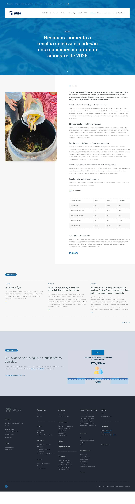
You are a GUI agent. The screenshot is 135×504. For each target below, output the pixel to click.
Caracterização (84, 459)
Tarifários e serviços (63, 469)
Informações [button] (9, 4)
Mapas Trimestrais (63, 416)
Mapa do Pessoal (84, 457)
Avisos (99, 13)
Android (106, 430)
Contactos (60, 4)
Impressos (83, 442)
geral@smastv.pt (9, 429)
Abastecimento (41, 468)
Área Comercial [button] (54, 13)
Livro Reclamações (63, 467)
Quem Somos (40, 430)
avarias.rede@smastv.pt (11, 431)
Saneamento (40, 466)
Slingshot (127, 486)
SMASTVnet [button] (121, 13)
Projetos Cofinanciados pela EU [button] (24, 4)
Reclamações (40, 451)
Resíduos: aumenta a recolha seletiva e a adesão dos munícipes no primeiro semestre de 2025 (67, 47)
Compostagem (62, 430)
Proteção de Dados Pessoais (45, 435)
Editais (82, 444)
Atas (81, 437)
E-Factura (39, 447)
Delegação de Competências (87, 466)
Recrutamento (84, 461)
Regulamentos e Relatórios (87, 440)
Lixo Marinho (62, 433)
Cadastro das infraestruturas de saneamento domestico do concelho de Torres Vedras (88, 416)
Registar (39, 416)
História (39, 432)
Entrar (38, 414)
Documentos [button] (38, 4)
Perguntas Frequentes (109, 13)
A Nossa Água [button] (72, 13)
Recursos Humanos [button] (50, 4)
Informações (83, 464)
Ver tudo (126, 323)
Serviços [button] (63, 13)
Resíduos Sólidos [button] (83, 13)
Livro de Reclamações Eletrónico (46, 454)
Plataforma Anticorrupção (65, 464)
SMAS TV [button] (45, 13)
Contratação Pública (63, 460)
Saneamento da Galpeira (86, 421)
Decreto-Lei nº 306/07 (37, 369)
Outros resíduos (62, 435)
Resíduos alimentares (64, 428)
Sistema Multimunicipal (43, 463)
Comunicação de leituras (43, 444)
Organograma (83, 454)
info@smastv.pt (9, 434)
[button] (68, 4)
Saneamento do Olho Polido (87, 423)
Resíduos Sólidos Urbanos (65, 426)
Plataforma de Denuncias (65, 462)
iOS (105, 432)
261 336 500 (8, 437)
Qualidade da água (63, 414)
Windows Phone (108, 435)
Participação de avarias (43, 449)
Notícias (93, 13)
